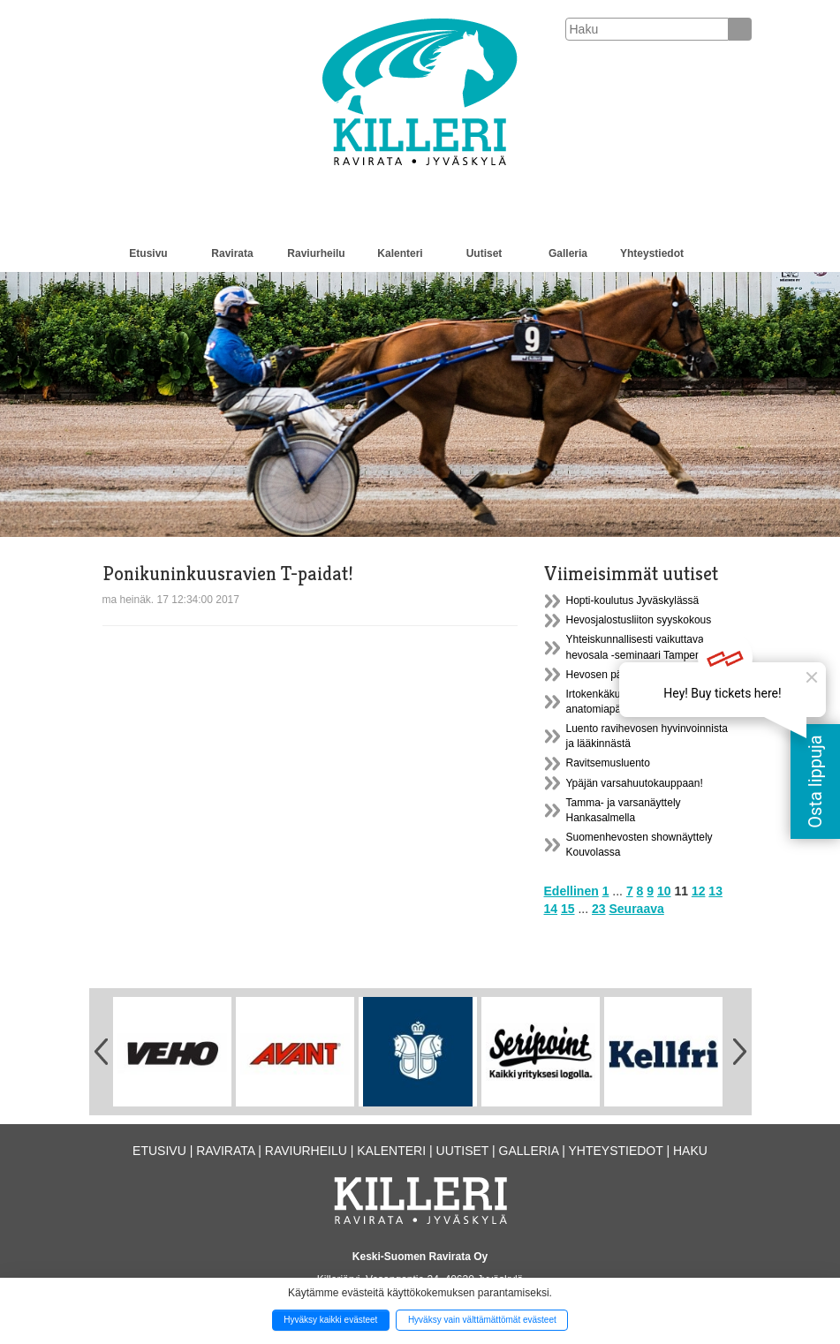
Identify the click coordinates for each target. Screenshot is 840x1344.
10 (664, 891)
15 (568, 909)
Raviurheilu (315, 253)
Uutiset (484, 253)
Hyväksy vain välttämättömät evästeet (482, 1320)
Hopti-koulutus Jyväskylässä (633, 600)
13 (715, 891)
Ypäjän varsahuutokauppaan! (634, 783)
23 (599, 909)
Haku (690, 1151)
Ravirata (232, 253)
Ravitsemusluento (608, 763)
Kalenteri (399, 253)
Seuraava (636, 909)
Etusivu (148, 253)
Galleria (568, 253)
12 (699, 891)
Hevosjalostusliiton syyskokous (639, 620)
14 (551, 909)
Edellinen (571, 891)
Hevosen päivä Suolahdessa (633, 674)
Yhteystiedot (652, 253)
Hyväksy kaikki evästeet (330, 1320)
